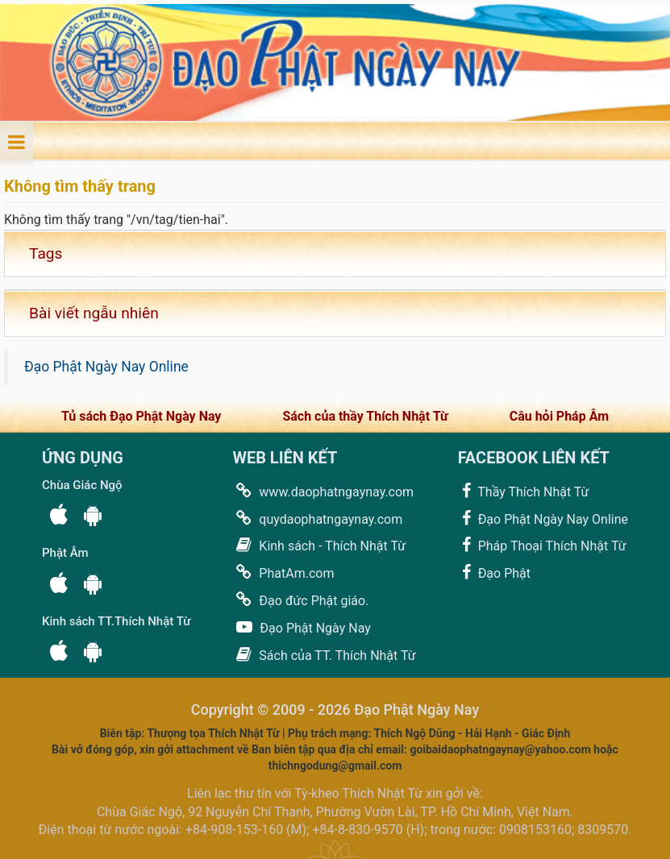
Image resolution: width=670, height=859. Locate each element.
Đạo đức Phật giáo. (300, 599)
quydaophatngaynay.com (317, 518)
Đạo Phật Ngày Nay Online (106, 367)
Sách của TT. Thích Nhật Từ (323, 654)
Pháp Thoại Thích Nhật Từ (542, 545)
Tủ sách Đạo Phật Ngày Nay (141, 416)
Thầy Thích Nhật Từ (523, 491)
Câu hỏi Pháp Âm (559, 416)
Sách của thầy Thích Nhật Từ (364, 416)
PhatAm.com (283, 572)
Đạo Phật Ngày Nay (301, 627)
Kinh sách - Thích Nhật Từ (319, 545)
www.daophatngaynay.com (323, 491)
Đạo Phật (494, 572)
